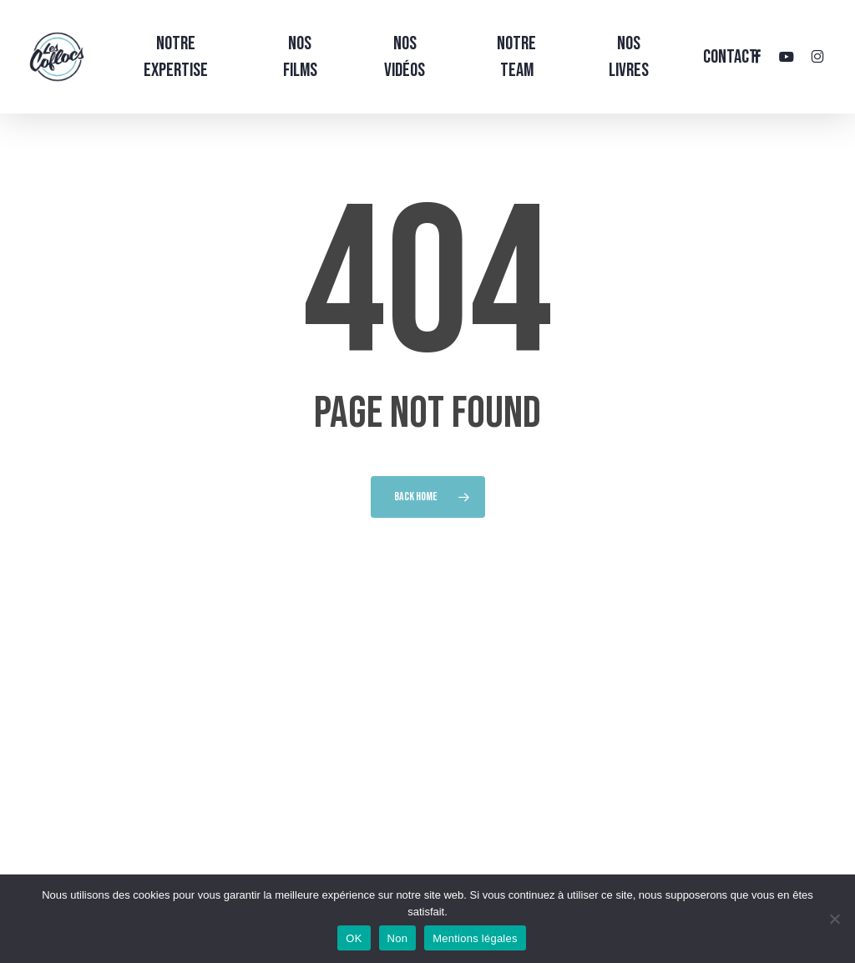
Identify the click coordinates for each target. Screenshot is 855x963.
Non (397, 938)
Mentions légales (475, 938)
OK (354, 938)
